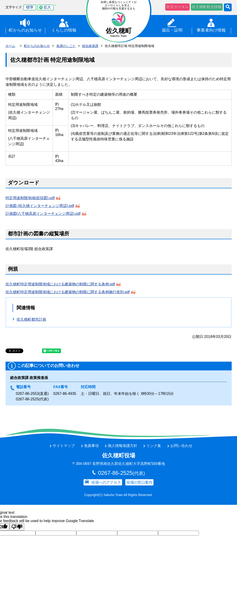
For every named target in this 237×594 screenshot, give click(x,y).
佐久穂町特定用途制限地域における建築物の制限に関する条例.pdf (60, 284)
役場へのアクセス (106, 482)
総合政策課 (90, 46)
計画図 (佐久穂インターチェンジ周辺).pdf (40, 206)
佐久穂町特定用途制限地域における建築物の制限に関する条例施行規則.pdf (68, 292)
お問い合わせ (181, 446)
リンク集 (153, 446)
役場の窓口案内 (139, 482)
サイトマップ (64, 446)
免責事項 (91, 446)
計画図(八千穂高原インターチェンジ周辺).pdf (43, 214)
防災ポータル (177, 7)
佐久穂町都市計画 (31, 319)
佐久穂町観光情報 (207, 7)
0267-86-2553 (27, 394)
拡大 (47, 7)
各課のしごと (66, 46)
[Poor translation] (16, 527)
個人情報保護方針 (122, 446)
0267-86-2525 (27, 399)
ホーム (10, 46)
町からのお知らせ (37, 46)
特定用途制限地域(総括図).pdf (30, 198)
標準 (29, 7)
